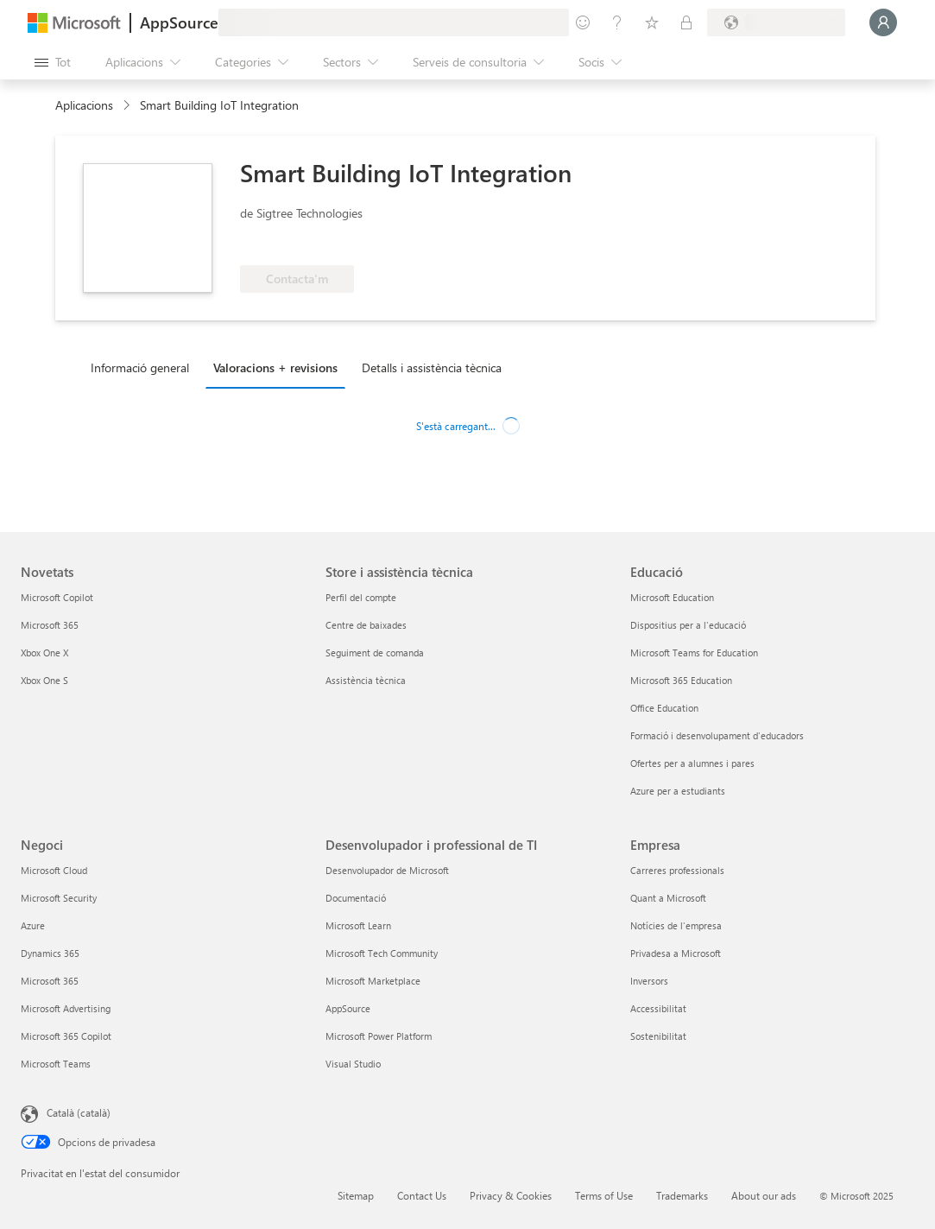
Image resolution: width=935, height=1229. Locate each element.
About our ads (763, 1195)
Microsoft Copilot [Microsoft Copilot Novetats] (57, 597)
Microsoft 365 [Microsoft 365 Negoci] (50, 980)
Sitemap (356, 1195)
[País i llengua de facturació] (776, 22)
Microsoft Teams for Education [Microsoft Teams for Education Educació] (694, 652)
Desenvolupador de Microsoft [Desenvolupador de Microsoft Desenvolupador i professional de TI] (387, 870)
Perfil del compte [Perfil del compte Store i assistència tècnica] (360, 597)
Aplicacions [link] (84, 105)
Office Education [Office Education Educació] (664, 707)
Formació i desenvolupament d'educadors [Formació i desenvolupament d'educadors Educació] (717, 735)
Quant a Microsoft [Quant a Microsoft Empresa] (668, 897)
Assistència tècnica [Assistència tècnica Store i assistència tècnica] (365, 680)
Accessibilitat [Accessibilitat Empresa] (658, 1008)
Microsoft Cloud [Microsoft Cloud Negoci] (54, 870)
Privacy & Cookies (511, 1195)
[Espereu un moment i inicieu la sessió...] (883, 22)
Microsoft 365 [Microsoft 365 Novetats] (50, 624)
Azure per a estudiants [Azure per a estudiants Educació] (677, 790)
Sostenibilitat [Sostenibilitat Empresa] (658, 1035)
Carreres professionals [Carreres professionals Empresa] (677, 870)
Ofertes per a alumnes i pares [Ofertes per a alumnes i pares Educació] (692, 763)
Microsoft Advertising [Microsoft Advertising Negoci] (66, 1008)
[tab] (144, 367)
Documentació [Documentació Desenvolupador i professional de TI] (355, 897)
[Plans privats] (686, 22)
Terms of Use (604, 1195)
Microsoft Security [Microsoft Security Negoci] (59, 897)
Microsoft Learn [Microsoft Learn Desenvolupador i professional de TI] (358, 925)
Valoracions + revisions (275, 367)
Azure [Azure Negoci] (33, 925)
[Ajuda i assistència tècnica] (617, 22)
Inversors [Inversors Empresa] (649, 980)
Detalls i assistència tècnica (432, 367)
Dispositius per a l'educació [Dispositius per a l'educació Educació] (688, 624)
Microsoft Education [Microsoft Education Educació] (672, 597)
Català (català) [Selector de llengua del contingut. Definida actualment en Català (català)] (79, 1112)
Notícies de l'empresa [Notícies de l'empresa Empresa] (676, 925)
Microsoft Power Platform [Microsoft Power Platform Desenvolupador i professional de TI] (378, 1035)
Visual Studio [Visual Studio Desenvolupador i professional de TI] (353, 1063)
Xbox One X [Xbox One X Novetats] (44, 652)
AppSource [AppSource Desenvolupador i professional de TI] (347, 1008)
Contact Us (421, 1195)
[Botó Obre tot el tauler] (53, 62)
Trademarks (682, 1195)
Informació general (140, 367)
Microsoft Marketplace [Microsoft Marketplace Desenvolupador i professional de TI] (372, 980)
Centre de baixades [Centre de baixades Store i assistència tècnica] (366, 624)
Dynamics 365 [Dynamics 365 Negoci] (50, 953)
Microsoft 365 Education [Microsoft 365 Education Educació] (681, 680)
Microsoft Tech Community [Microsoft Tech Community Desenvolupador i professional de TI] (381, 953)
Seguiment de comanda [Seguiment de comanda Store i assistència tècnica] (374, 652)
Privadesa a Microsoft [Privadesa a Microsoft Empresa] (675, 953)
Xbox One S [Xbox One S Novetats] (44, 680)
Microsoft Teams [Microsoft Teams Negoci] (56, 1063)
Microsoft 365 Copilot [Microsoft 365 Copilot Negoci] (66, 1035)
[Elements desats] (652, 22)
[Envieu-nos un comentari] (583, 22)
